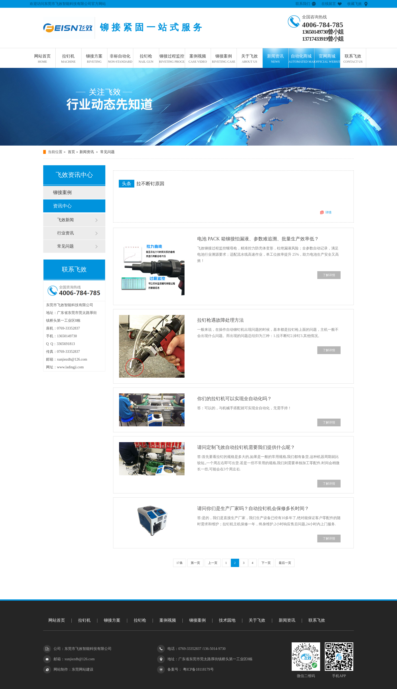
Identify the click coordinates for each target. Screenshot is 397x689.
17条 (180, 563)
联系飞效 (353, 59)
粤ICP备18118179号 (198, 669)
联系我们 (303, 4)
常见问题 (107, 152)
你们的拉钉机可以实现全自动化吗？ (234, 398)
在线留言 (328, 4)
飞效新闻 (65, 220)
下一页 (266, 563)
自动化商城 (301, 59)
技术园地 (227, 620)
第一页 (195, 563)
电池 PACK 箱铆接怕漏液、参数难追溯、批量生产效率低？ (258, 238)
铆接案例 (224, 59)
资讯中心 (62, 206)
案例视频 (198, 59)
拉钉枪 (146, 59)
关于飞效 (249, 59)
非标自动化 (120, 59)
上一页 (212, 563)
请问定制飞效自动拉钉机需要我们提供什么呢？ (246, 447)
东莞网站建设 (82, 669)
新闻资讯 (275, 59)
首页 (71, 152)
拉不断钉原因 (150, 183)
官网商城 (327, 59)
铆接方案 (94, 59)
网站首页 (42, 59)
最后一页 (285, 563)
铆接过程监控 (172, 59)
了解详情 (329, 275)
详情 (328, 212)
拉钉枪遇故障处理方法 (220, 320)
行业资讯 (65, 233)
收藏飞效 (354, 4)
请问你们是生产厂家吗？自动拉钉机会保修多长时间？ (253, 508)
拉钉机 (68, 59)
